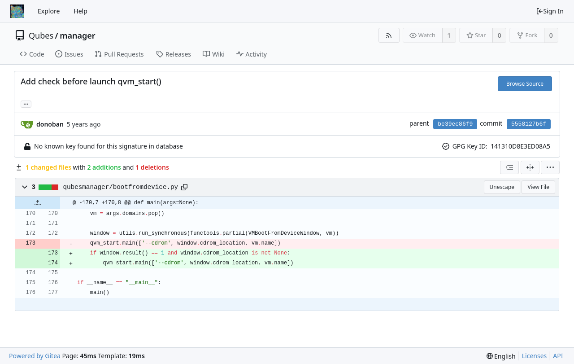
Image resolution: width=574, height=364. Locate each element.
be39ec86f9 (455, 124)
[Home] (17, 11)
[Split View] (530, 167)
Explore (49, 11)
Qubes (41, 35)
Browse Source (525, 84)
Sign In (550, 11)
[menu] (550, 167)
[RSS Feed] (389, 35)
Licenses (534, 355)
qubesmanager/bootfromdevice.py (120, 187)
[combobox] (509, 167)
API (558, 355)
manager (77, 35)
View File (538, 187)
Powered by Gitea (35, 355)
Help (80, 11)
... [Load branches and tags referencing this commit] (26, 103)
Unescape (502, 187)
